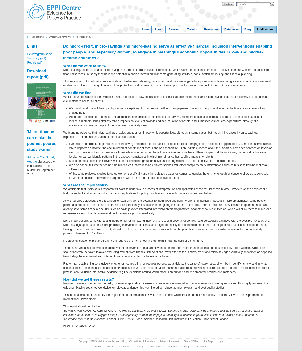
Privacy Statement (169, 341)
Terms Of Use (191, 341)
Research (175, 29)
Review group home (40, 54)
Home (145, 29)
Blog (247, 29)
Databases (231, 29)
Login (220, 341)
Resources (211, 29)
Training (192, 29)
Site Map (208, 341)
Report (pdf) (34, 62)
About (158, 29)
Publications (265, 29)
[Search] (254, 4)
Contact (228, 4)
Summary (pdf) (36, 58)
